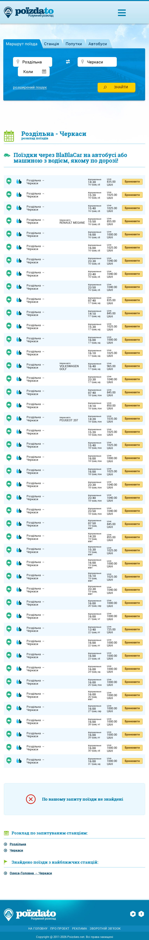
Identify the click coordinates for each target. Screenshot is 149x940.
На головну (38, 920)
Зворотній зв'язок (105, 920)
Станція (51, 43)
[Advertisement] (74, 106)
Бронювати (132, 173)
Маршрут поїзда (21, 43)
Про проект (59, 920)
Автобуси (97, 43)
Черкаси (16, 841)
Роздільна (18, 835)
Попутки (74, 43)
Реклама (79, 920)
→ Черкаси (31, 864)
